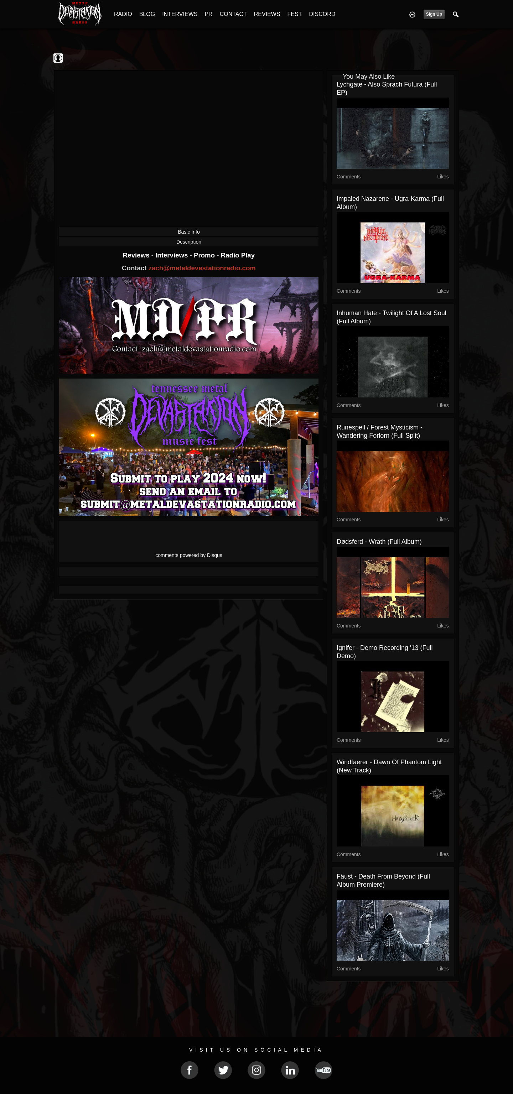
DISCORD (322, 14)
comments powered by (188, 555)
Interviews (172, 255)
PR (208, 14)
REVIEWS (267, 14)
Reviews (137, 255)
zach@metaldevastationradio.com (202, 268)
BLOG (147, 14)
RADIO (123, 14)
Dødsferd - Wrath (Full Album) (379, 541)
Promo (205, 255)
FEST (294, 14)
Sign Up (434, 14)
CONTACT (233, 14)
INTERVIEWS (179, 14)
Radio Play (238, 255)
